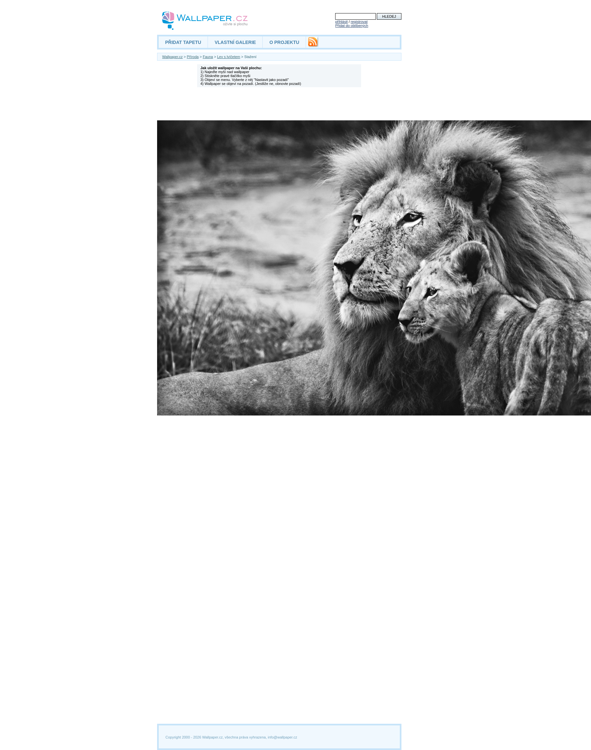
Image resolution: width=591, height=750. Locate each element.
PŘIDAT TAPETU (183, 42)
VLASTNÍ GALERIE (235, 42)
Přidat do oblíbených (351, 26)
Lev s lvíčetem (228, 57)
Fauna (208, 57)
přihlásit (341, 22)
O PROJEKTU (284, 42)
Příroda (193, 57)
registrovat (359, 22)
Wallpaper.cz (172, 57)
